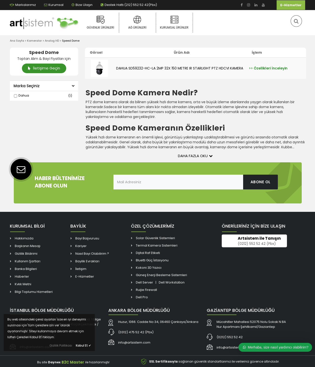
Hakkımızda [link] (24, 238)
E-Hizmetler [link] (290, 5)
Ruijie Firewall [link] (146, 289)
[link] (242, 5)
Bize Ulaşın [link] (82, 4)
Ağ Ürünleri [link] (137, 22)
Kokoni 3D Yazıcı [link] (148, 267)
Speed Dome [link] (70, 41)
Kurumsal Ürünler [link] (174, 22)
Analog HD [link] (52, 41)
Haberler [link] (22, 276)
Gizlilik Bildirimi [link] (26, 253)
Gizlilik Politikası (60, 345)
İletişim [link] (80, 269)
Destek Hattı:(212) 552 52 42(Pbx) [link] (129, 4)
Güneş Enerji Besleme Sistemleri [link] (161, 275)
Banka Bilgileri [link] (26, 269)
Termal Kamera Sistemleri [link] (156, 245)
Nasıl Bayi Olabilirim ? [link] (92, 253)
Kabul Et (83, 345)
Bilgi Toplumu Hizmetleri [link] (34, 291)
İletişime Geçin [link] (44, 68)
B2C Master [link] (73, 362)
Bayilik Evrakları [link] (87, 261)
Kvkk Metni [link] (23, 284)
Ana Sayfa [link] (17, 41)
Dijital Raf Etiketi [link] (148, 252)
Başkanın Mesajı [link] (27, 246)
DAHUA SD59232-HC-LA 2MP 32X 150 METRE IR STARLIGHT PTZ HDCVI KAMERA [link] (179, 68)
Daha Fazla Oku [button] (195, 155)
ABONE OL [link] (260, 181)
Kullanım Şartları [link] (27, 261)
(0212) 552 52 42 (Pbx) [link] (257, 243)
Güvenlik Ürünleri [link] (100, 22)
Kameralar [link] (34, 41)
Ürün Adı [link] (182, 52)
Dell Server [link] (144, 282)
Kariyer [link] (81, 246)
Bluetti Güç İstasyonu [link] (152, 260)
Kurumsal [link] (53, 4)
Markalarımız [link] (23, 4)
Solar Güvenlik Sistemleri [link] (155, 238)
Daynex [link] (54, 362)
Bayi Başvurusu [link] (87, 238)
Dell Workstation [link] (172, 282)
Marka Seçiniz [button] (44, 85)
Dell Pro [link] (142, 297)
